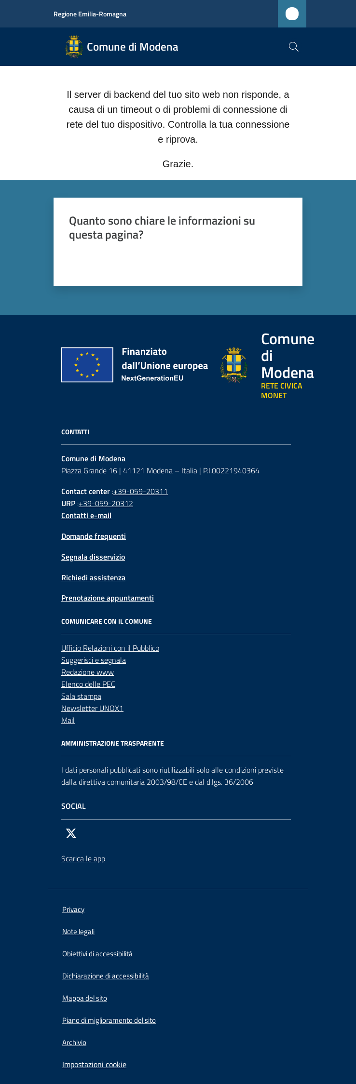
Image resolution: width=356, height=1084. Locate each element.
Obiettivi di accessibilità (97, 953)
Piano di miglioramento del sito (109, 1020)
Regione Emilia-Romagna (90, 14)
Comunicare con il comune (106, 621)
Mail (68, 720)
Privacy (73, 909)
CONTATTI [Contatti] (75, 432)
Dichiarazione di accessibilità (105, 975)
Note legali (78, 931)
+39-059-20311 (140, 491)
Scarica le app (83, 858)
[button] (293, 46)
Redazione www (87, 672)
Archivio (74, 1042)
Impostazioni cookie (94, 1064)
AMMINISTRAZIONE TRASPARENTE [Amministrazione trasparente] (112, 743)
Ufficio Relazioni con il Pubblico (110, 648)
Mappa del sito (84, 998)
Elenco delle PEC (88, 684)
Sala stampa (81, 696)
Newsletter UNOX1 (92, 708)
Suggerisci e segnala (93, 660)
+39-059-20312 (106, 503)
